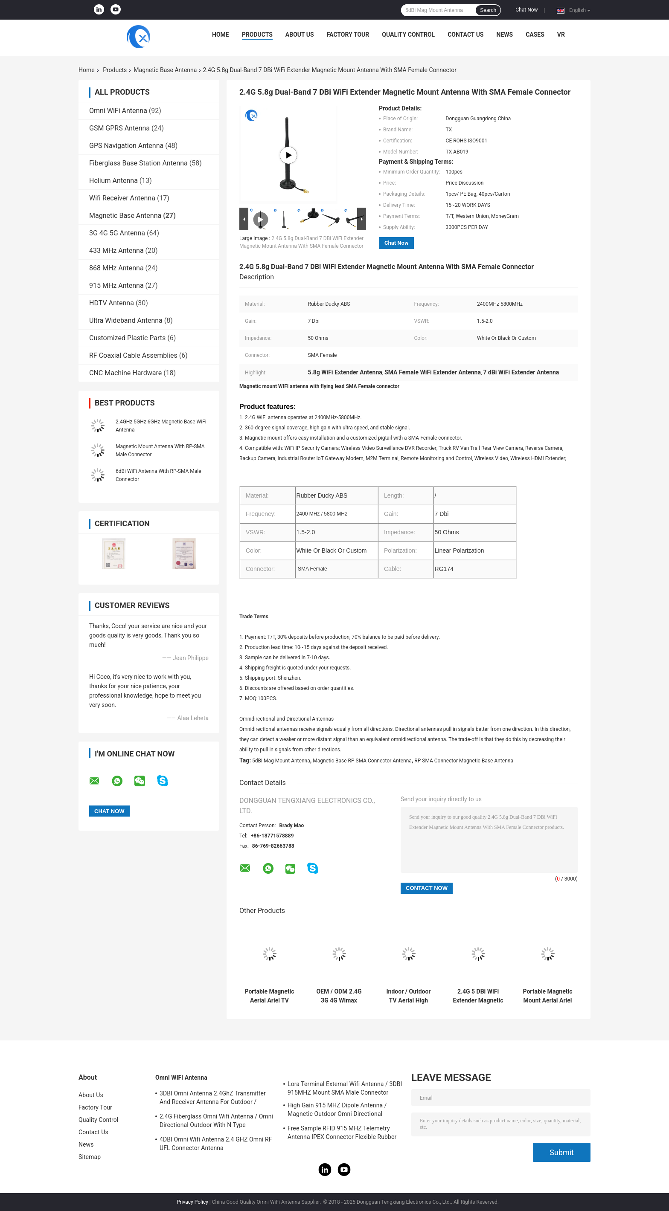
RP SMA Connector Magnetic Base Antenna (463, 761)
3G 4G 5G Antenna (117, 233)
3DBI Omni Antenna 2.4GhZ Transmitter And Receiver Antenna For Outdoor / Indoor (213, 1099)
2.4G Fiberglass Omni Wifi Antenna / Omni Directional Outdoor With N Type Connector (216, 1122)
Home (220, 34)
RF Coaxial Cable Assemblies (133, 355)
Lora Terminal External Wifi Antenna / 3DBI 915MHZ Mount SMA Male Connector (345, 1088)
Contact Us (465, 34)
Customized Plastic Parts (127, 338)
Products (257, 34)
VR (561, 34)
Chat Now (526, 10)
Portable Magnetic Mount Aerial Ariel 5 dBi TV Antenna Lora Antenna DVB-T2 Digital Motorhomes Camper (547, 996)
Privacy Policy (192, 1202)
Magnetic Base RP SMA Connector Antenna (362, 761)
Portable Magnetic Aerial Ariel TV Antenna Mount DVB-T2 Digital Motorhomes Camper (269, 996)
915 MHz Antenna (116, 285)
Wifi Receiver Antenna (122, 198)
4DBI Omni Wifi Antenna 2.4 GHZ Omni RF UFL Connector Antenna (216, 1143)
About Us (299, 34)
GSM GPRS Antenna (119, 128)
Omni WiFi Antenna (118, 111)
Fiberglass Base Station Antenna (138, 163)
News (505, 34)
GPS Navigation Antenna (126, 146)
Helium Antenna (113, 181)
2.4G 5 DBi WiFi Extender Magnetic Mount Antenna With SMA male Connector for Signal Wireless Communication (478, 996)
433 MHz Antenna (116, 250)
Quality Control (408, 34)
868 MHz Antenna (116, 268)
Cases (535, 34)
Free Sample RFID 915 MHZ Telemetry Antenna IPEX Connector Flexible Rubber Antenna (342, 1134)
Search (488, 10)
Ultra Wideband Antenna (126, 320)
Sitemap (90, 1156)
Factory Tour (348, 34)
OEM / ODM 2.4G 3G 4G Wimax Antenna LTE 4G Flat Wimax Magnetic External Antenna (339, 996)
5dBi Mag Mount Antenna (281, 761)
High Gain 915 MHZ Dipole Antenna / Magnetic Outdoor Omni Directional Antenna (337, 1111)
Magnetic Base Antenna (165, 70)
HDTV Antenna (111, 303)
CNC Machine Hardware (125, 373)
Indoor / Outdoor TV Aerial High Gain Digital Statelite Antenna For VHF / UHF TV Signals (408, 996)
